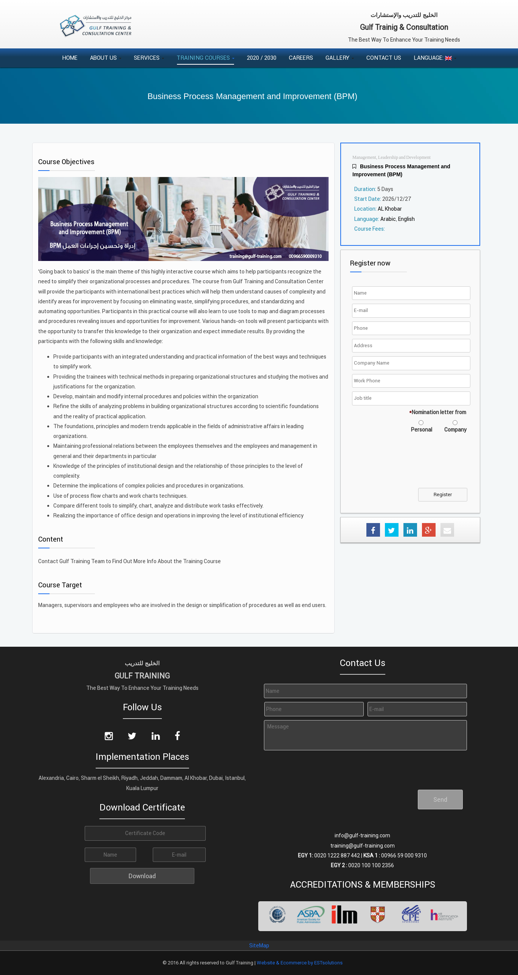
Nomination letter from (437, 412)
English (406, 219)
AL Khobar (390, 208)
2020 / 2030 (261, 57)
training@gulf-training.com (362, 846)
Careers (301, 57)
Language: (435, 57)
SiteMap (259, 945)
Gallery (340, 57)
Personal (421, 429)
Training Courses (205, 57)
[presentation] (411, 465)
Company (455, 429)
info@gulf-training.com (362, 835)
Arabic (388, 219)
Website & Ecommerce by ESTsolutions (300, 963)
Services (149, 57)
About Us (105, 57)
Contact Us (383, 57)
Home (70, 57)
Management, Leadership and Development (391, 157)
